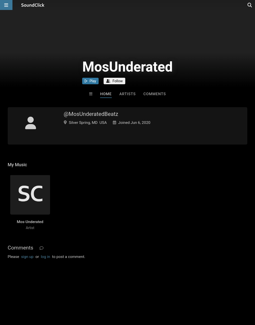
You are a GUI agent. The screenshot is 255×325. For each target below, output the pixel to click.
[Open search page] (250, 5)
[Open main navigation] (6, 5)
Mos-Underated (30, 222)
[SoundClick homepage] (33, 5)
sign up (27, 256)
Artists (127, 94)
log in (45, 256)
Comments (154, 94)
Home (106, 94)
